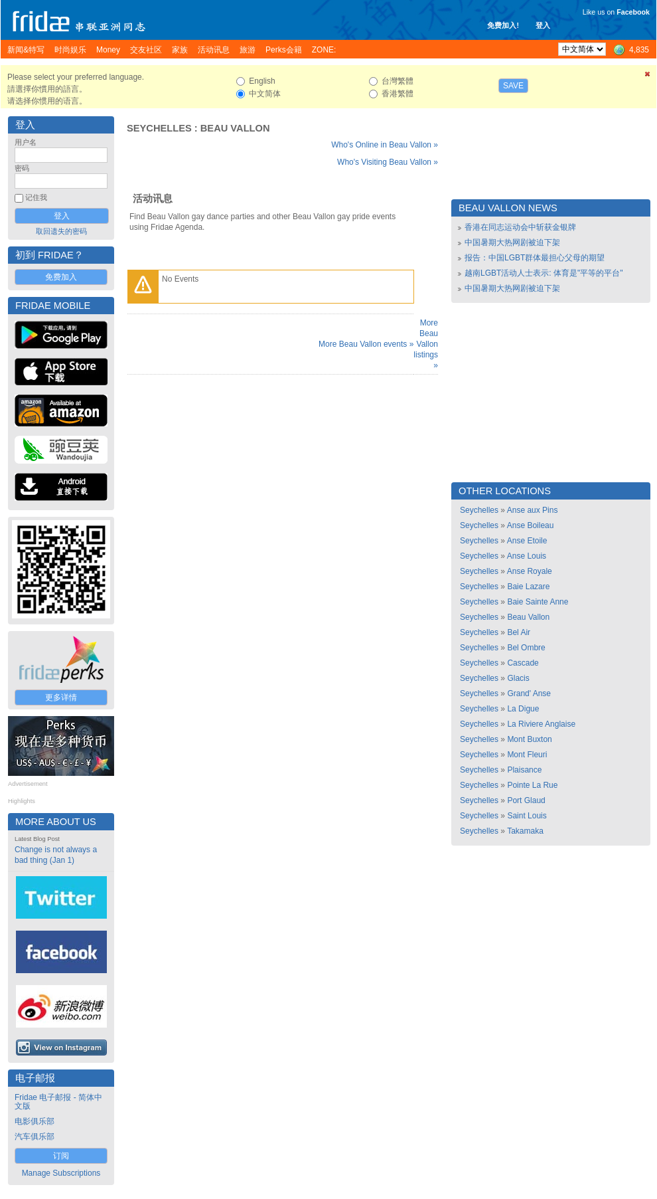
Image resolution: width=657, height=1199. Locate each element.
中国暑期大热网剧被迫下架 (512, 242)
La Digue (523, 708)
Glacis (518, 678)
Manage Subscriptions (61, 1173)
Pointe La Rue (532, 785)
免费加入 (61, 277)
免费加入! (503, 25)
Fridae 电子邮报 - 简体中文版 (58, 1102)
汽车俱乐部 (34, 1136)
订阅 (61, 1155)
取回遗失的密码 (61, 231)
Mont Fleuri (527, 754)
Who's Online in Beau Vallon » (384, 144)
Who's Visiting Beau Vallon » (387, 162)
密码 (22, 168)
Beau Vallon (235, 128)
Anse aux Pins (532, 510)
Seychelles (159, 128)
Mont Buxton (529, 739)
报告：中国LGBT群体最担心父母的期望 (535, 257)
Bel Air (518, 632)
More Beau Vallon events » (366, 344)
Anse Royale (529, 571)
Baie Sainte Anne (537, 601)
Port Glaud (526, 800)
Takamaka (525, 831)
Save (513, 85)
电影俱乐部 (34, 1121)
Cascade (522, 663)
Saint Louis (526, 815)
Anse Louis (526, 556)
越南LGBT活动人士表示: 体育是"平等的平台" (544, 273)
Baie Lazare (528, 586)
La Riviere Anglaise (541, 724)
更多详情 (61, 697)
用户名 (25, 142)
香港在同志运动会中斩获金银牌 (520, 227)
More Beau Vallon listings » (425, 344)
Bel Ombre (526, 647)
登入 (543, 25)
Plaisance (524, 770)
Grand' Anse (529, 693)
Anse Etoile (527, 540)
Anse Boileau (530, 525)
